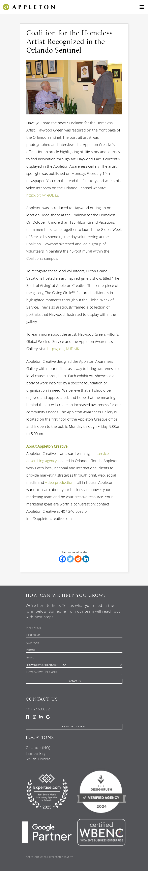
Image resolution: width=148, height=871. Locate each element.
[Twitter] (70, 558)
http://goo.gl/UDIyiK (63, 348)
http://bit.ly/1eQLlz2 (42, 195)
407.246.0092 (38, 709)
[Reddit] (78, 558)
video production (59, 482)
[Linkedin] (85, 558)
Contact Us (42, 699)
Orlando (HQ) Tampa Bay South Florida (38, 753)
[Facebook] (62, 558)
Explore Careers (74, 726)
